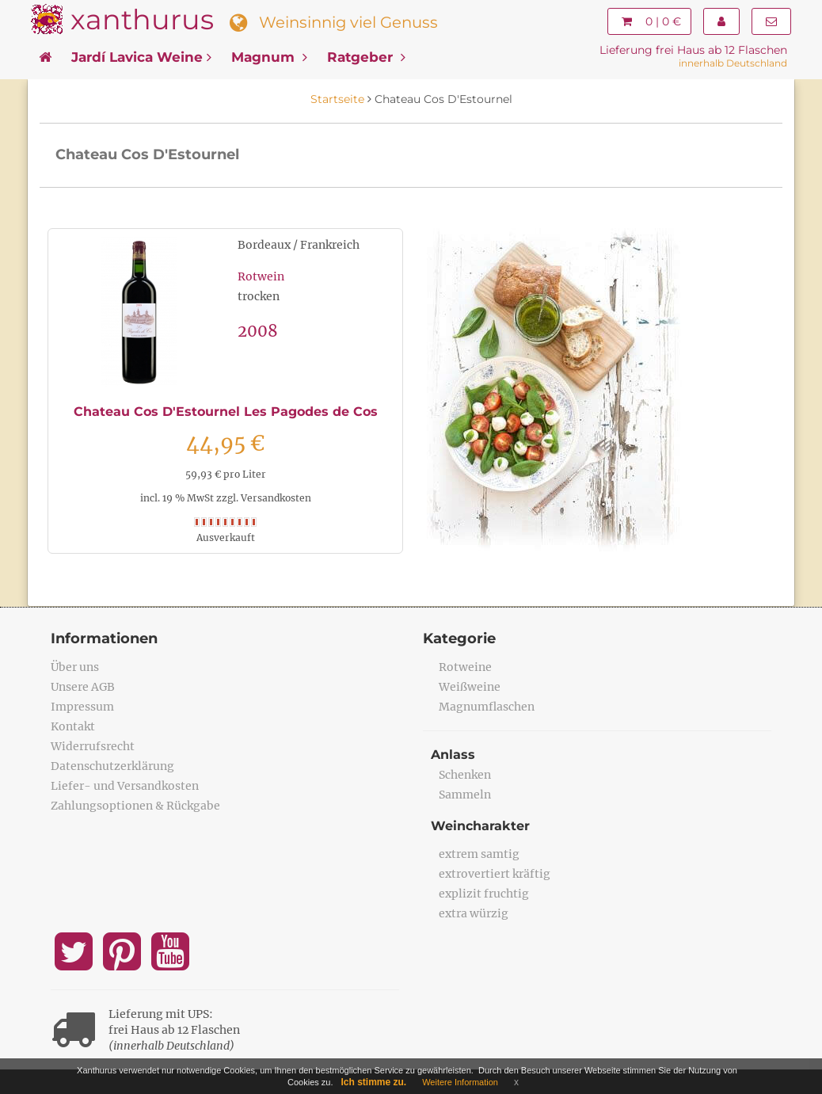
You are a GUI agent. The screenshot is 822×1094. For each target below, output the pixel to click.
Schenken (465, 775)
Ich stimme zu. (374, 1082)
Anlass (453, 754)
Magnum (269, 57)
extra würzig (473, 913)
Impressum (82, 706)
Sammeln (465, 794)
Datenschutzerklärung (112, 766)
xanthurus (142, 19)
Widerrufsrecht (93, 746)
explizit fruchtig (484, 893)
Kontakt (73, 726)
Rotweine (465, 667)
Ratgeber (366, 57)
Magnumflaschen (487, 706)
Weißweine (469, 687)
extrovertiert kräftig (494, 874)
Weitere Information (460, 1082)
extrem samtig (479, 854)
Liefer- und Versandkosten (125, 786)
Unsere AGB (83, 687)
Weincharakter (480, 825)
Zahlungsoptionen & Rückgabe (135, 806)
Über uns (75, 667)
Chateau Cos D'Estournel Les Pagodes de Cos (226, 411)
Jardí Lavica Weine (141, 57)
